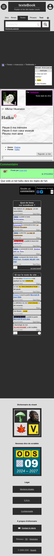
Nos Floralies (41, 83)
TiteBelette (29, 64)
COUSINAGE (33, 302)
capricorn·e (18, 243)
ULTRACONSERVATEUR (28, 286)
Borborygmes (19, 219)
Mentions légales (27, 489)
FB (26, 538)
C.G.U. (27, 500)
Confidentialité (27, 511)
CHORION (29, 281)
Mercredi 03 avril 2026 (22, 319)
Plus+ (38, 213)
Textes (9, 64)
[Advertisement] (27, 45)
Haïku (17, 149)
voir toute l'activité (35, 268)
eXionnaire (17, 225)
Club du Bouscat (19, 316)
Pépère (16, 294)
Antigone (28, 209)
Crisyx (16, 217)
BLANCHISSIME (20, 327)
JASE (25, 311)
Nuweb (33, 549)
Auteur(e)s (18, 64)
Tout (34, 213)
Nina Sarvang (18, 241)
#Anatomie (27, 278)
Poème (17, 147)
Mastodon (34, 538)
